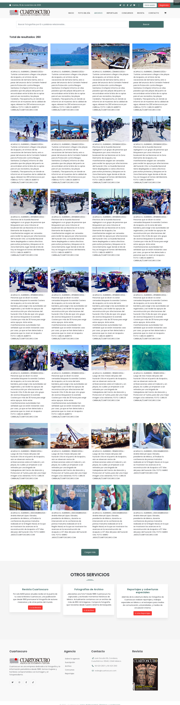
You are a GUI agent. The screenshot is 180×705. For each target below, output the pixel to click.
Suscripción (69, 658)
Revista (140, 13)
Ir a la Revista (35, 607)
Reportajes (112, 13)
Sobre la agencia (72, 655)
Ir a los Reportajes (143, 610)
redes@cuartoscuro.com (106, 667)
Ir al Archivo (89, 610)
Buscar (146, 24)
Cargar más (90, 552)
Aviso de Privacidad (89, 701)
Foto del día (84, 13)
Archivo (98, 13)
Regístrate (164, 5)
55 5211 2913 (112, 662)
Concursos (127, 13)
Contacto (153, 13)
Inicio (71, 13)
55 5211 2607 (100, 662)
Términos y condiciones (109, 701)
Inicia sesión (150, 5)
